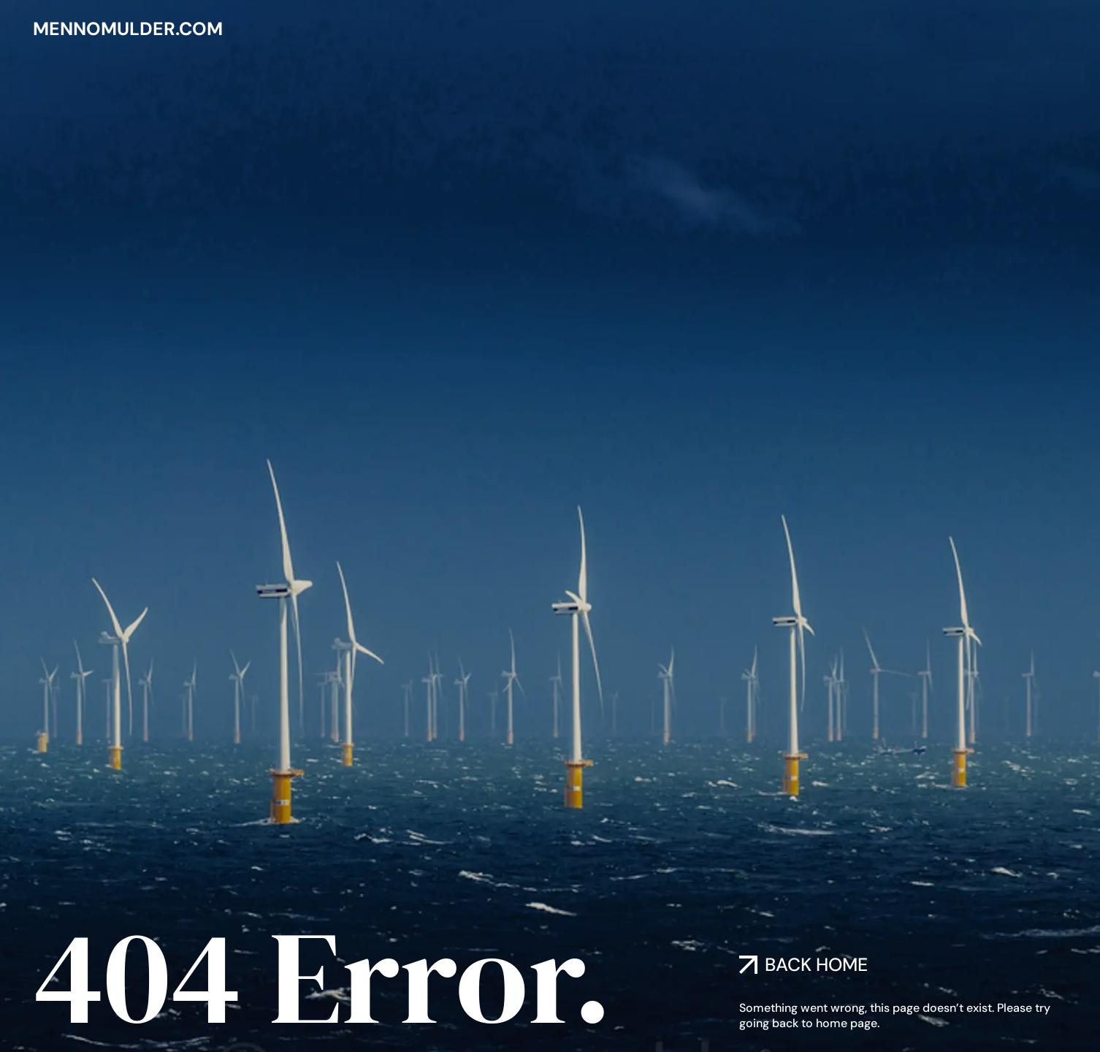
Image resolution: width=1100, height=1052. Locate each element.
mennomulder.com (128, 29)
